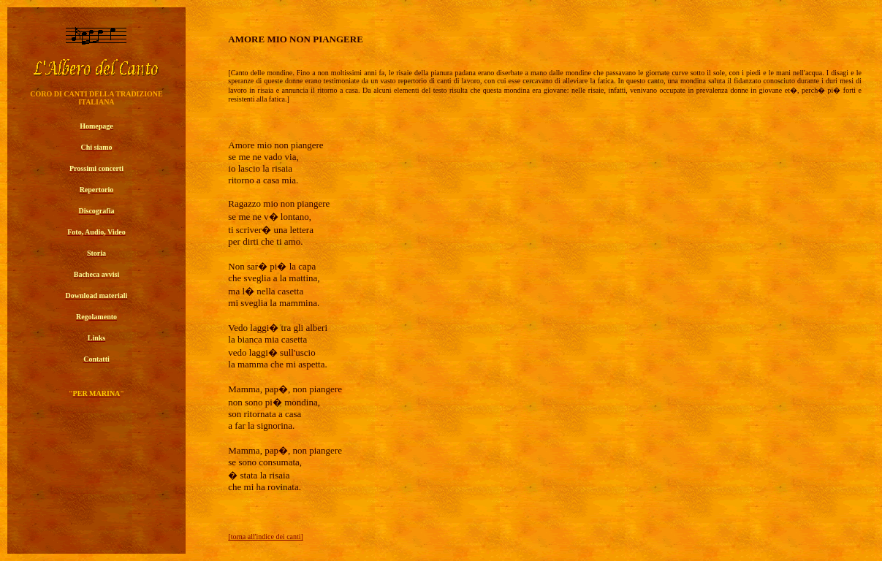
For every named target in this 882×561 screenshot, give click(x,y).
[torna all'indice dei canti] (265, 537)
